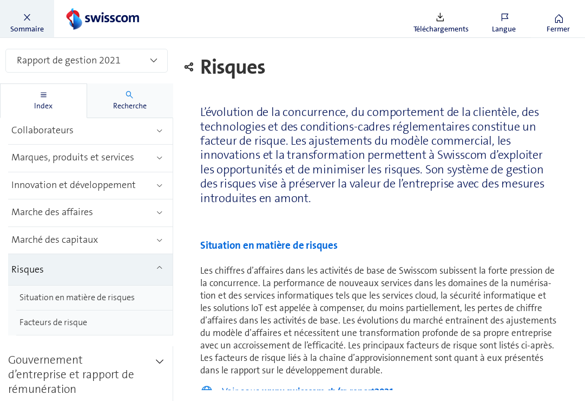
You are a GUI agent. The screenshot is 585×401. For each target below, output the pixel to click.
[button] (27, 19)
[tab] (43, 100)
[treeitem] (90, 131)
